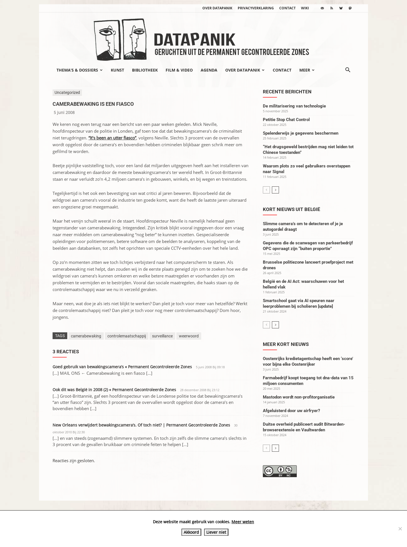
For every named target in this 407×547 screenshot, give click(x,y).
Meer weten (242, 521)
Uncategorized (67, 92)
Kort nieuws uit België (291, 209)
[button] (347, 70)
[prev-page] (266, 189)
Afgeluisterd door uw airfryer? (291, 410)
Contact (287, 8)
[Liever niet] (400, 528)
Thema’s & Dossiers (80, 70)
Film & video (179, 70)
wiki (305, 8)
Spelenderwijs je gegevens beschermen (300, 133)
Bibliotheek (145, 70)
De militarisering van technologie (294, 106)
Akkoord (191, 532)
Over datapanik (217, 8)
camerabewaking (86, 336)
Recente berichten (287, 91)
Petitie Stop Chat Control (286, 119)
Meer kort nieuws (286, 344)
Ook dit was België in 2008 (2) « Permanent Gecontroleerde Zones (114, 389)
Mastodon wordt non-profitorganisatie (299, 397)
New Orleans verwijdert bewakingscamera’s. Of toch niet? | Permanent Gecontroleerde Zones (141, 425)
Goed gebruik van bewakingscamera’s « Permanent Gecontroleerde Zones (122, 366)
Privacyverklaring (256, 8)
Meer (307, 70)
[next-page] (275, 189)
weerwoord (189, 336)
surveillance (162, 336)
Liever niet (216, 532)
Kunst (117, 70)
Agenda (209, 70)
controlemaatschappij (126, 336)
